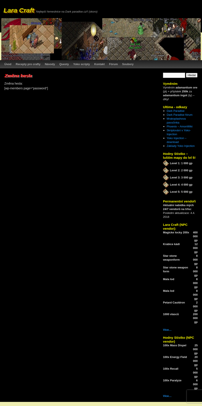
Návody (50, 64)
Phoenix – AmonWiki (179, 126)
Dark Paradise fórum (179, 114)
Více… (167, 329)
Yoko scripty (81, 64)
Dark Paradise (175, 110)
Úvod (7, 64)
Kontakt (99, 64)
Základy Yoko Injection (181, 146)
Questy (64, 64)
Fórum (113, 64)
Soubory (128, 64)
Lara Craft (18, 10)
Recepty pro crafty (28, 64)
